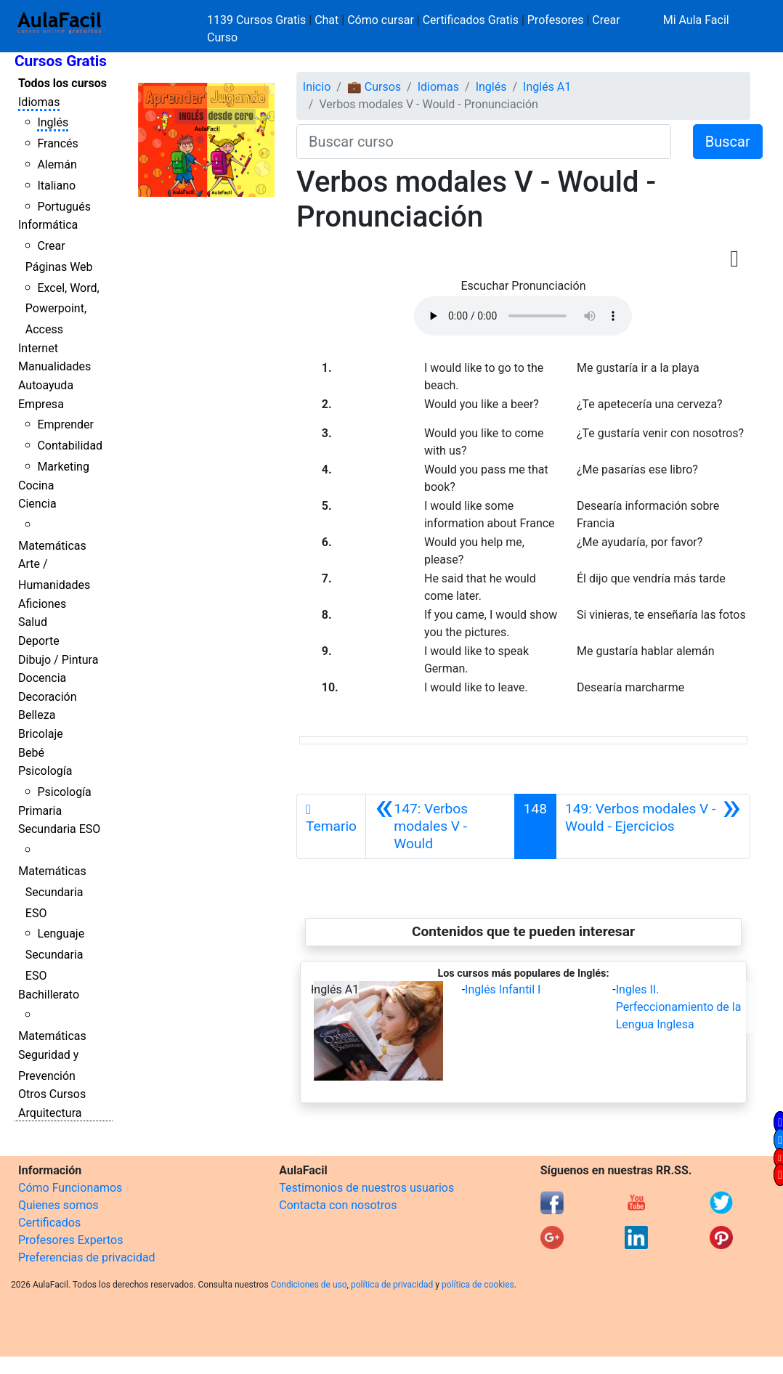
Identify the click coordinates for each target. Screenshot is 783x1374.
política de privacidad (392, 1285)
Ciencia (37, 504)
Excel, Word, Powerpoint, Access (62, 309)
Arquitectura (49, 1113)
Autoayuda (45, 385)
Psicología (45, 771)
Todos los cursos (62, 83)
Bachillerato (48, 994)
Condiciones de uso (309, 1285)
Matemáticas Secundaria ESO (52, 892)
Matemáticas (52, 546)
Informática (48, 225)
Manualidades (54, 366)
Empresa (41, 404)
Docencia (42, 678)
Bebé (31, 753)
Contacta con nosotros (338, 1205)
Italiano (56, 185)
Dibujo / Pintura (58, 660)
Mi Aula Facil (696, 20)
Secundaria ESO (59, 829)
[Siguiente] (653, 826)
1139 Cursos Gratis (258, 20)
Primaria (40, 811)
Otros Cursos (52, 1094)
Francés (57, 143)
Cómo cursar (380, 20)
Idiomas (39, 102)
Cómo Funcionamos (70, 1188)
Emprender (65, 424)
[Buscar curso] (483, 141)
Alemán (56, 164)
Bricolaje (40, 734)
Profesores (555, 20)
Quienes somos (58, 1205)
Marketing (63, 466)
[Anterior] (440, 826)
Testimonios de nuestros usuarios (366, 1188)
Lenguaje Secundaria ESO (54, 955)
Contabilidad (69, 445)
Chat (326, 20)
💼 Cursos (374, 87)
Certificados (49, 1222)
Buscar (727, 141)
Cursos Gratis (61, 61)
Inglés (52, 122)
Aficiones (42, 604)
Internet (38, 348)
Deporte (39, 641)
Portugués (64, 207)
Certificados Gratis (471, 20)
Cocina (36, 485)
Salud (32, 622)
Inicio (316, 87)
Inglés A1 (547, 87)
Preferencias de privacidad (86, 1257)
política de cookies (478, 1285)
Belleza (36, 715)
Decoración (47, 697)
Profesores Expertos (70, 1240)
